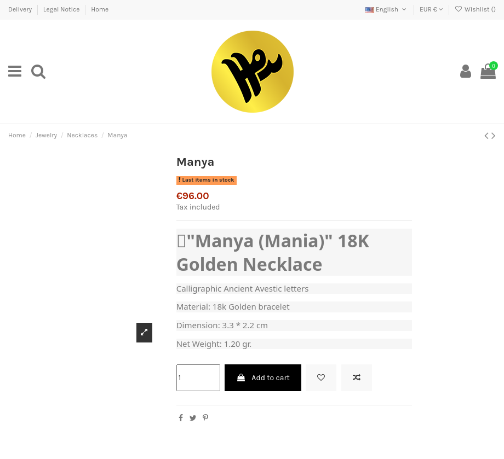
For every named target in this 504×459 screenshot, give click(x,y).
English (386, 9)
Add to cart (263, 377)
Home (99, 9)
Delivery (20, 9)
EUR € (431, 9)
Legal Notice (62, 9)
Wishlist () (475, 9)
